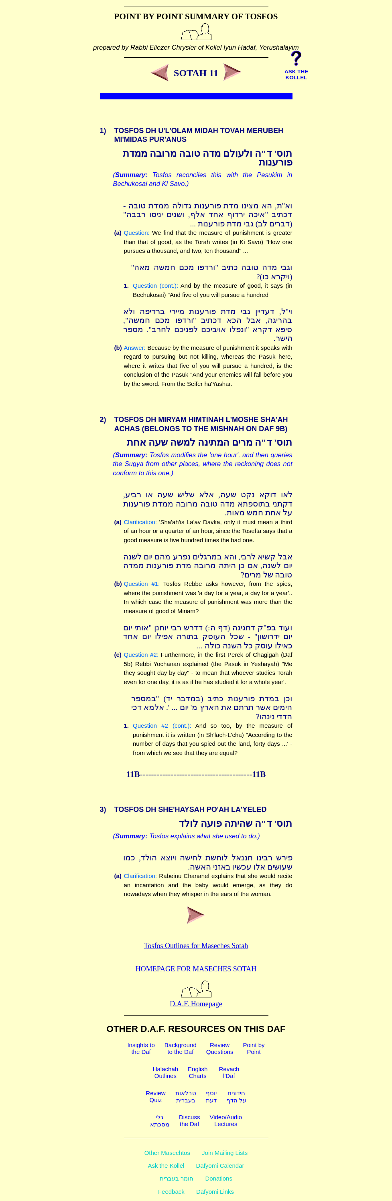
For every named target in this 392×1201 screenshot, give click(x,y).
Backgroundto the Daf (181, 1048)
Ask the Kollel (166, 1165)
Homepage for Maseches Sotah (196, 969)
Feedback (171, 1191)
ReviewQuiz (155, 1096)
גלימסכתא (159, 1121)
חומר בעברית (176, 1178)
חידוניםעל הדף (236, 1097)
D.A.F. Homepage (196, 999)
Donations (218, 1178)
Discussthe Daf (189, 1120)
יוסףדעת (211, 1097)
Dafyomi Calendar (220, 1165)
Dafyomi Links (215, 1191)
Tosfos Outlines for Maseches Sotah (196, 946)
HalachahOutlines (165, 1072)
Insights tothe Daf (140, 1048)
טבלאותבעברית (185, 1097)
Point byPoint (253, 1048)
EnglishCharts (197, 1072)
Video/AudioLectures (225, 1120)
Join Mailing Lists (225, 1152)
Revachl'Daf (229, 1072)
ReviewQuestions (220, 1048)
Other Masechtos (167, 1152)
